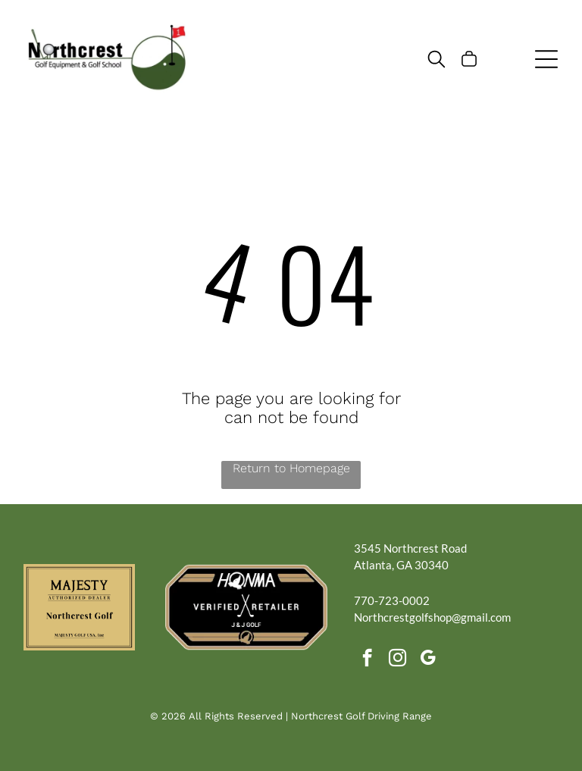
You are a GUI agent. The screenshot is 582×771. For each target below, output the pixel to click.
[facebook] (367, 659)
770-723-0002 (392, 600)
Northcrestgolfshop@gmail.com (432, 617)
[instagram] (397, 659)
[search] (436, 60)
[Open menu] (546, 59)
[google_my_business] (428, 659)
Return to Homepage (291, 468)
